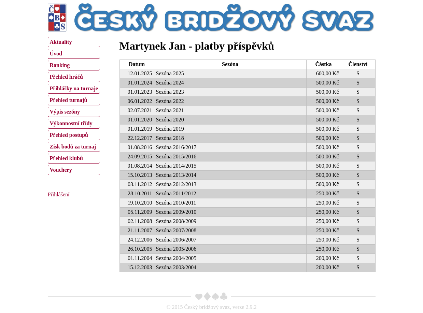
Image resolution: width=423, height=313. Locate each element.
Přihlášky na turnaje (74, 88)
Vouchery (61, 170)
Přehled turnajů (68, 100)
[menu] (74, 105)
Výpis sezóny (65, 112)
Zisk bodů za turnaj (73, 146)
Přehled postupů (69, 135)
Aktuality (61, 42)
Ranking (60, 65)
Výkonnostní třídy (71, 123)
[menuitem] (74, 42)
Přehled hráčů (66, 77)
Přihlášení (59, 194)
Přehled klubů (66, 158)
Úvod (56, 53)
